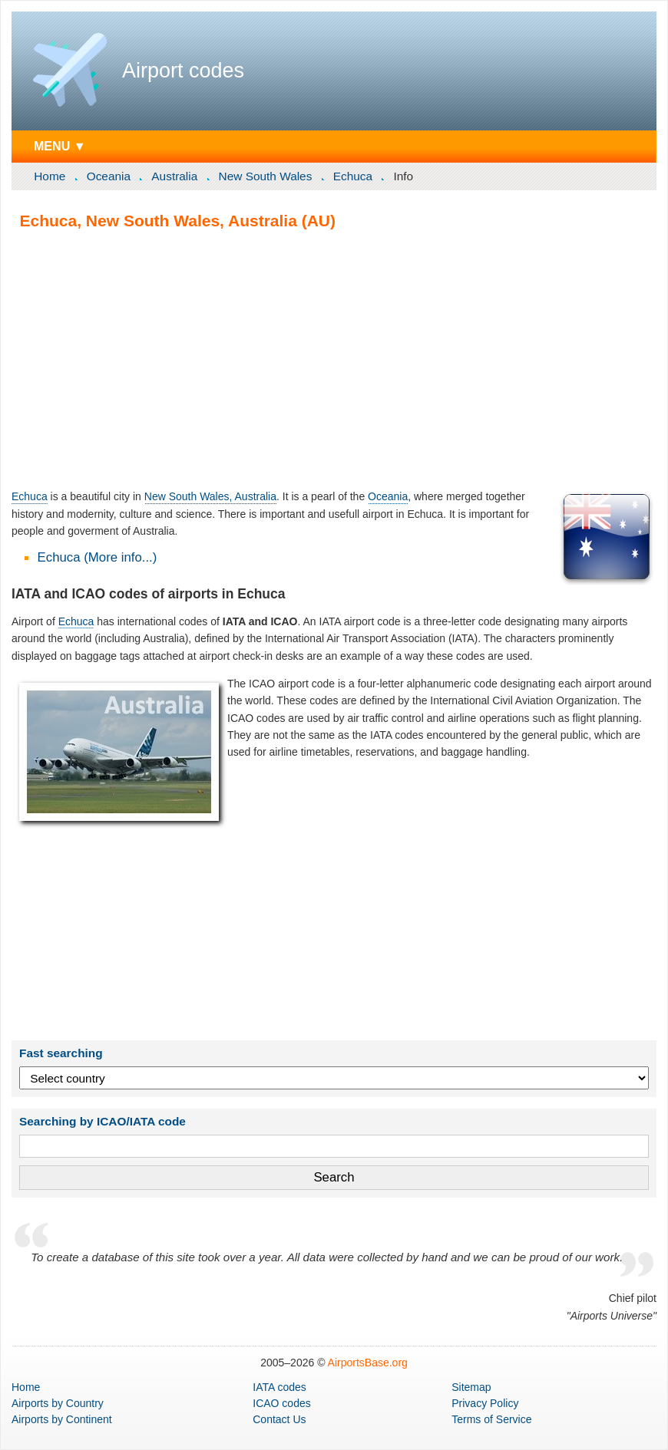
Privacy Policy (484, 1403)
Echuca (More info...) (97, 557)
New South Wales (266, 176)
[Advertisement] (334, 359)
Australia (174, 176)
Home (49, 176)
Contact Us (279, 1419)
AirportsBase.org (368, 1362)
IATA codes (279, 1387)
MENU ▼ (60, 146)
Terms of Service (491, 1419)
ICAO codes (281, 1403)
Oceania (109, 176)
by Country (58, 1403)
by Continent (62, 1419)
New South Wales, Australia (210, 496)
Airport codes (183, 70)
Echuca (352, 176)
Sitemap (471, 1387)
